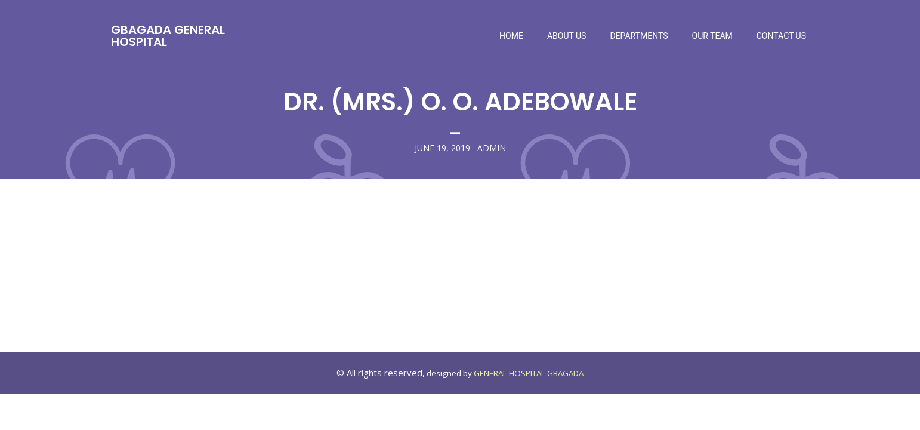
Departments (639, 36)
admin (491, 148)
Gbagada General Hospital (168, 36)
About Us (566, 36)
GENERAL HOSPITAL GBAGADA (529, 373)
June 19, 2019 (442, 148)
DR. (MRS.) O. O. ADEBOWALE (460, 101)
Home (511, 36)
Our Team (712, 36)
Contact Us (781, 36)
